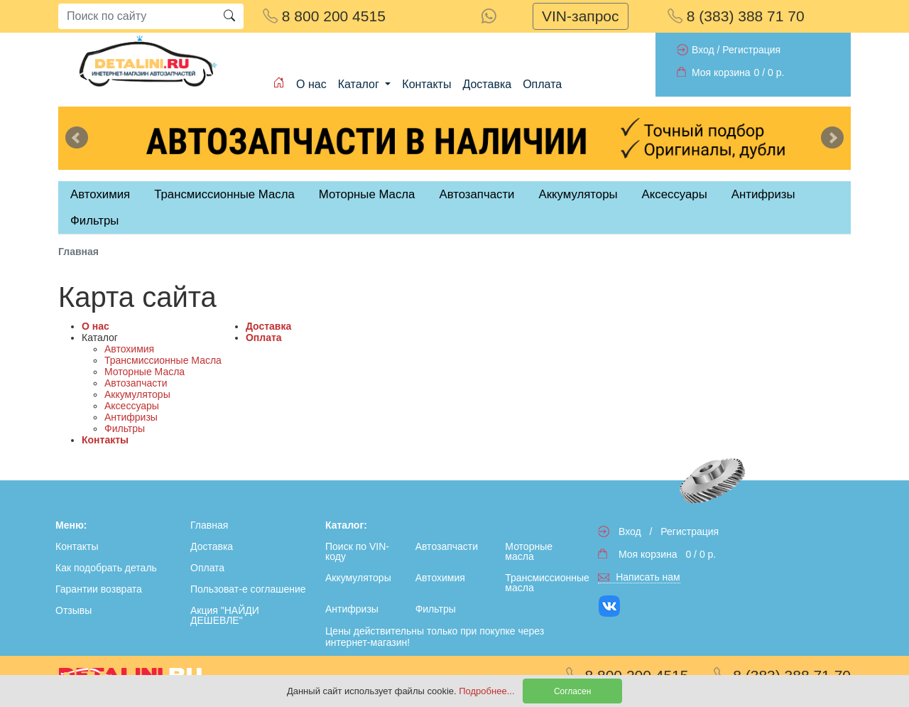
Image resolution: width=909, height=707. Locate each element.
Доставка (486, 84)
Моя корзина (721, 72)
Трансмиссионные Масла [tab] (224, 194)
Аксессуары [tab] (674, 194)
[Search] (136, 16)
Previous (76, 137)
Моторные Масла (144, 371)
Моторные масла (529, 551)
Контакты (426, 84)
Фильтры (94, 220)
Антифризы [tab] (763, 194)
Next (832, 137)
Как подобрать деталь (106, 567)
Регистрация (751, 49)
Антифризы (131, 417)
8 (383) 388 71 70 (736, 16)
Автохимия (129, 349)
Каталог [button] (360, 84)
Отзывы (73, 610)
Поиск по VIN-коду (357, 551)
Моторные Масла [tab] (367, 194)
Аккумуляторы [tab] (577, 194)
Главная (209, 525)
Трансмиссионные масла (547, 582)
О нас (311, 84)
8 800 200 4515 (324, 16)
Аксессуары (131, 405)
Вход (703, 49)
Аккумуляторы (137, 394)
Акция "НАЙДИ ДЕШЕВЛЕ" (224, 615)
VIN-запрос (580, 16)
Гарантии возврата (98, 589)
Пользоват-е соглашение (248, 589)
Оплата (542, 84)
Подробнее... (488, 691)
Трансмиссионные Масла (163, 360)
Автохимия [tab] (100, 194)
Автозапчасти (476, 194)
